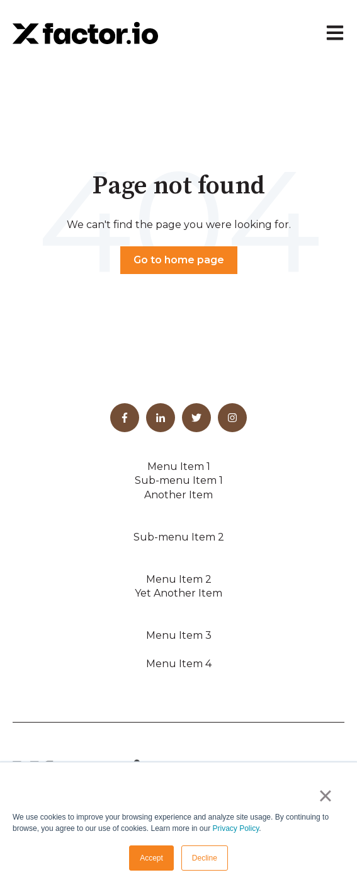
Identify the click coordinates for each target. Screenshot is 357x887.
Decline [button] (204, 858)
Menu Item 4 (179, 664)
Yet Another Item (178, 593)
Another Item (178, 495)
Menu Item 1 (178, 466)
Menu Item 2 (179, 579)
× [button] (325, 796)
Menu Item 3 (179, 635)
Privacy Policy (236, 828)
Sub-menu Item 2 (178, 537)
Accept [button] (151, 858)
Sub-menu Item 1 (179, 480)
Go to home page (178, 260)
